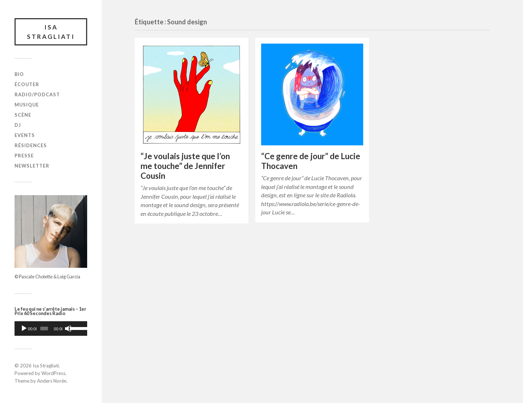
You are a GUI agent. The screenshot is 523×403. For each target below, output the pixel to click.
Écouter (27, 84)
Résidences (31, 145)
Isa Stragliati (51, 31)
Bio (19, 74)
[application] (51, 328)
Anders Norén (51, 381)
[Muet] (68, 328)
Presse (24, 155)
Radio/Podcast (37, 94)
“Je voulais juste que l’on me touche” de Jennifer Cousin (185, 166)
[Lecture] (24, 328)
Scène (23, 115)
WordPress (53, 373)
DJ (18, 125)
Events (25, 135)
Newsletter (32, 166)
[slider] (44, 328)
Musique (27, 105)
